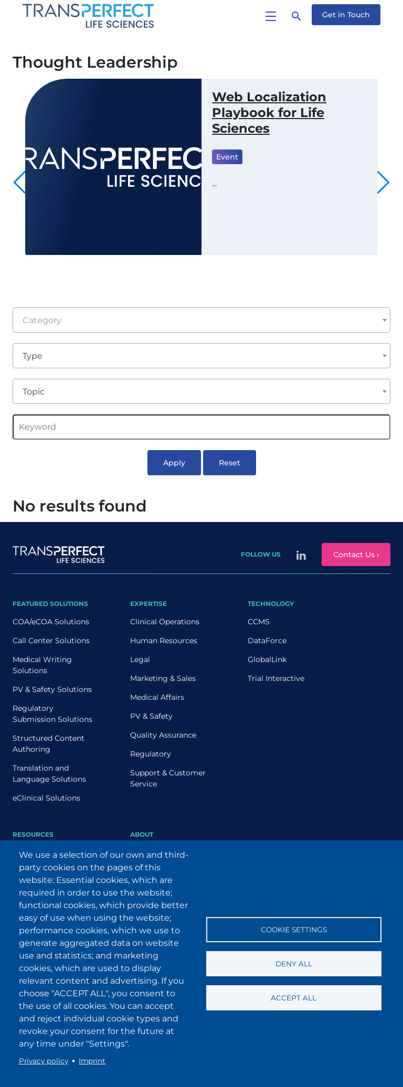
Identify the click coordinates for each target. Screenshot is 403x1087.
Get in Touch (346, 14)
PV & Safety (151, 716)
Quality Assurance (163, 735)
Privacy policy (43, 1061)
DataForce (267, 640)
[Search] (296, 15)
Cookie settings (294, 929)
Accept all (293, 998)
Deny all (293, 964)
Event (227, 157)
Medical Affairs (157, 697)
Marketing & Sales (163, 678)
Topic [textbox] (34, 392)
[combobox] (201, 320)
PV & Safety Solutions (52, 689)
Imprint (92, 1061)
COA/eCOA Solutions (51, 621)
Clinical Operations (164, 621)
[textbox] (201, 320)
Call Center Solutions (51, 640)
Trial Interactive (276, 678)
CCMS (259, 621)
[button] (383, 182)
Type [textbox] (33, 356)
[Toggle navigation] (271, 15)
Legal (140, 659)
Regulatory (150, 754)
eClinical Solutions (46, 798)
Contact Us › (356, 554)
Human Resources (163, 640)
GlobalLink (267, 659)
